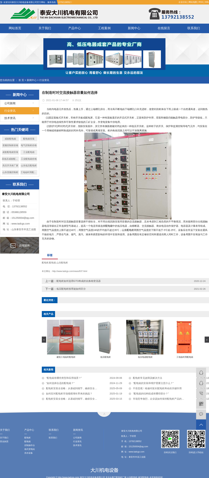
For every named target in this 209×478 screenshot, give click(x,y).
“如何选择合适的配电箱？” (60, 383)
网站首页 (15, 28)
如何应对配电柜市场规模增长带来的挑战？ (69, 393)
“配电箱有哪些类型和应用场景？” (64, 378)
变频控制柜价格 (10, 145)
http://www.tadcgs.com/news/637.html (69, 271)
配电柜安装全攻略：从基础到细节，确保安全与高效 (74, 388)
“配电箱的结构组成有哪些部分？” (151, 393)
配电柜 (45, 262)
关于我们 (44, 28)
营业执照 (4, 441)
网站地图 (193, 2)
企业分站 (183, 2)
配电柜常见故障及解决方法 (147, 378)
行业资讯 (44, 80)
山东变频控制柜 (10, 172)
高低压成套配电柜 (10, 159)
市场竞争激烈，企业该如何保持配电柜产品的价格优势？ (163, 398)
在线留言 (164, 28)
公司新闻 (10, 103)
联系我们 (193, 28)
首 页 (21, 80)
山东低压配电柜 (29, 165)
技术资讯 (10, 118)
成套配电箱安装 (10, 152)
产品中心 (74, 28)
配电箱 (52, 262)
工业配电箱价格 (29, 159)
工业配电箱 (28, 152)
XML (207, 2)
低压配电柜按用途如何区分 (71, 288)
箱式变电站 (29, 449)
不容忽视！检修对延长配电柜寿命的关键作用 (157, 388)
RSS (201, 2)
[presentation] (44, 340)
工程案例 (104, 28)
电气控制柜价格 (29, 145)
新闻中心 (134, 28)
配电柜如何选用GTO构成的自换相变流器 (78, 281)
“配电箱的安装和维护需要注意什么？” (153, 383)
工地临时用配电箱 (29, 172)
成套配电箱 (10, 138)
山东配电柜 (62, 262)
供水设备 (28, 453)
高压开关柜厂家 (10, 165)
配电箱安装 (28, 138)
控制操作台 (29, 445)
